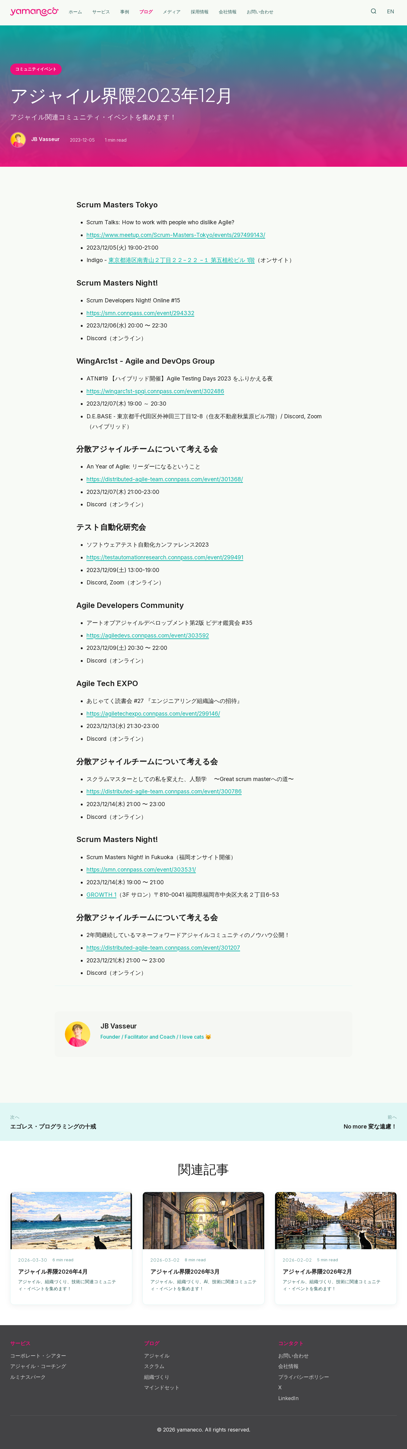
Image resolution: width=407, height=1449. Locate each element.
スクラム (154, 1366)
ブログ (146, 11)
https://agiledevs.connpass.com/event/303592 (147, 635)
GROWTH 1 (101, 894)
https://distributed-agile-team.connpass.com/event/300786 (164, 791)
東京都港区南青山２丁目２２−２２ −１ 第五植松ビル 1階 (181, 260)
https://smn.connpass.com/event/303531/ (141, 869)
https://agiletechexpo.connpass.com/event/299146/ (153, 713)
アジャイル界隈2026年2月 (317, 1271)
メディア (172, 11)
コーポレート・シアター (38, 1355)
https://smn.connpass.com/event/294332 (140, 313)
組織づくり (156, 1377)
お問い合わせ (260, 11)
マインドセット (162, 1387)
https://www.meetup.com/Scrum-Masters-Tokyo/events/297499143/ (175, 235)
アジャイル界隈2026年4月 (53, 1271)
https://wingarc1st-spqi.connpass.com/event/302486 (155, 391)
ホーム (75, 11)
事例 (124, 11)
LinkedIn (288, 1398)
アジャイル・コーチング (38, 1366)
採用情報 (200, 11)
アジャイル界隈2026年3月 (185, 1271)
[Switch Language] (390, 11)
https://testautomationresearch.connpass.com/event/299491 (164, 557)
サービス (101, 11)
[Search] (373, 11)
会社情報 (228, 11)
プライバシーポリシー (303, 1377)
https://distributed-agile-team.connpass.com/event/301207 (163, 947)
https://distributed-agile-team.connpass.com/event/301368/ (164, 479)
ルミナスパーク (28, 1377)
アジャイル (156, 1355)
